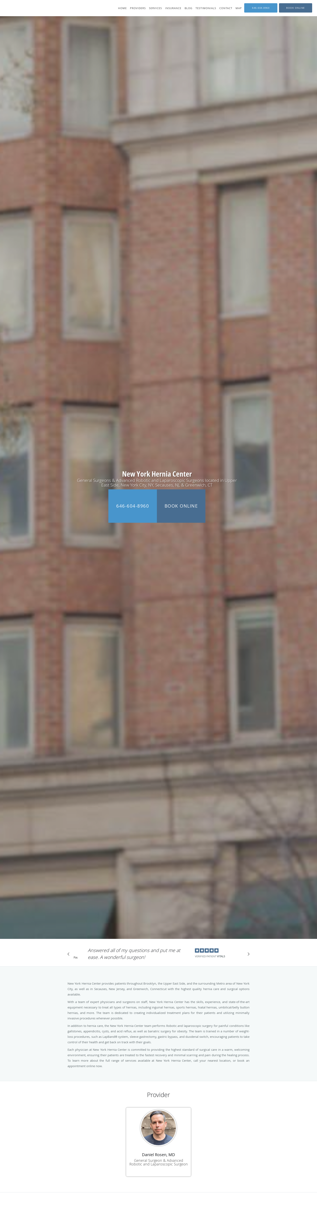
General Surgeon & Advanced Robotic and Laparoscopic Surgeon (158, 1162)
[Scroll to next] (247, 955)
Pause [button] (76, 957)
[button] (295, 8)
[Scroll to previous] (70, 955)
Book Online (181, 506)
